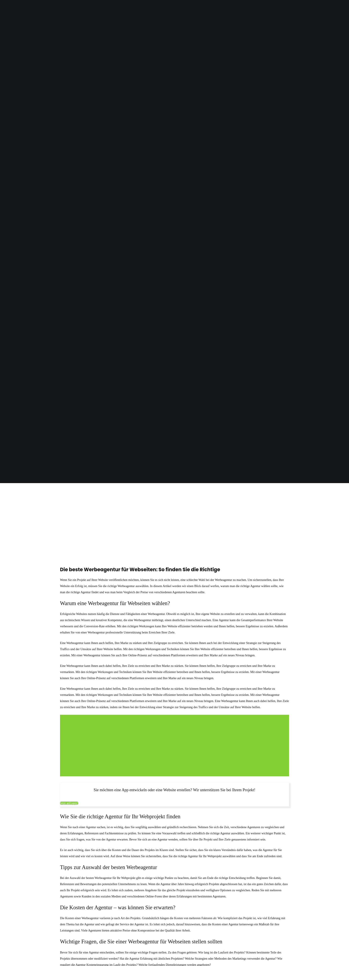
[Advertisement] (174, 517)
